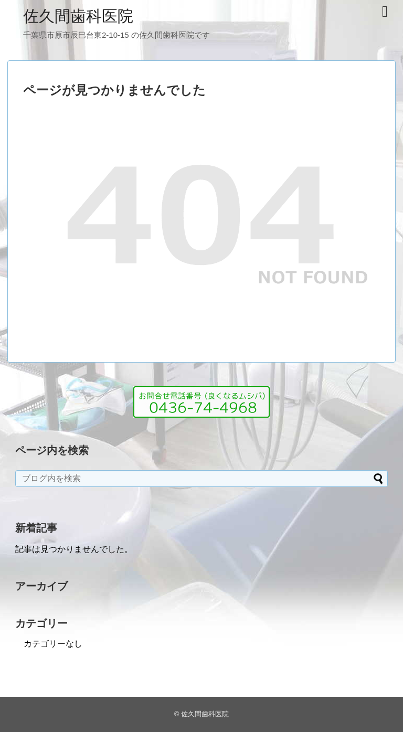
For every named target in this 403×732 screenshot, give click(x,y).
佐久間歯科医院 (78, 16)
